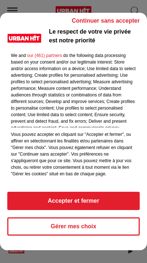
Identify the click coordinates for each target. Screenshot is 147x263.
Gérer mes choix (73, 226)
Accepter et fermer (73, 201)
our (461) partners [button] (44, 55)
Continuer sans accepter (106, 21)
